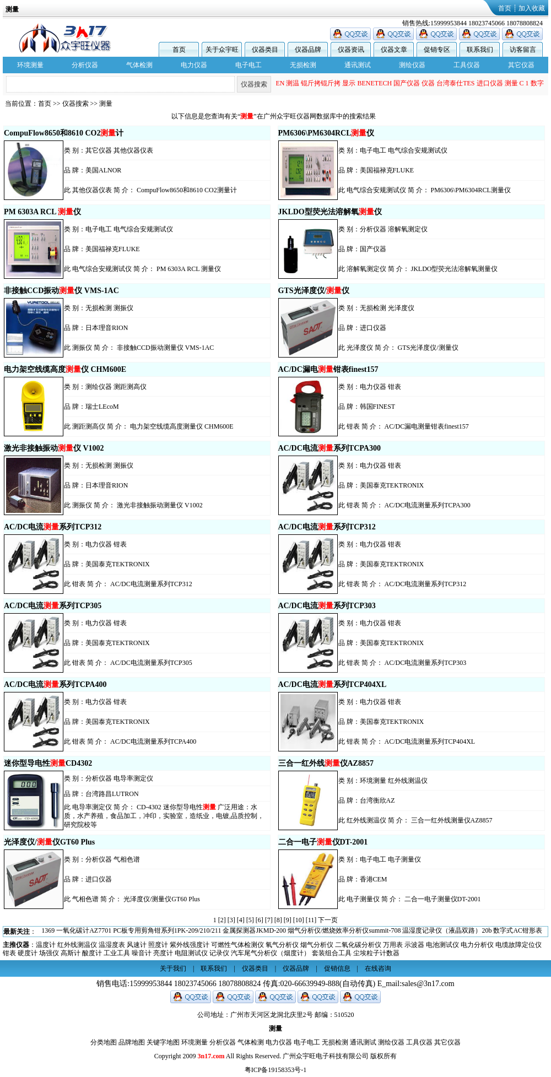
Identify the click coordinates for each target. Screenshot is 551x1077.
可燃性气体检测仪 (237, 945)
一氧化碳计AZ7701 (83, 931)
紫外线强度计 (189, 945)
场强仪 (49, 953)
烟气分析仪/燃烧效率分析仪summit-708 (344, 931)
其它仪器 (521, 65)
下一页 (328, 920)
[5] (250, 920)
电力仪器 (194, 65)
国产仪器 (406, 84)
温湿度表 (112, 945)
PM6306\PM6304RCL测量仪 (471, 190)
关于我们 (173, 968)
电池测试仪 (442, 945)
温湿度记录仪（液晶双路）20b (446, 931)
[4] (241, 920)
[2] (222, 920)
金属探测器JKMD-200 (254, 931)
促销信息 (337, 968)
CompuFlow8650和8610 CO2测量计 (187, 190)
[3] (231, 920)
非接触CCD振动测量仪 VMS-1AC (165, 347)
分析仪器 (85, 65)
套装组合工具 (332, 953)
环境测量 (30, 65)
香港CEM (373, 879)
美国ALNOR (103, 170)
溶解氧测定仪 (408, 229)
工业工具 (117, 953)
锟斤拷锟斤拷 (321, 84)
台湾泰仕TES (455, 84)
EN (280, 84)
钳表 (394, 387)
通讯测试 (357, 65)
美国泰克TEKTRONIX (392, 485)
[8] (278, 920)
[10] (298, 920)
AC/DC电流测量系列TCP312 (151, 584)
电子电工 (248, 65)
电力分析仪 (477, 945)
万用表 (393, 945)
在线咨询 (378, 968)
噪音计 (142, 953)
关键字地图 (163, 1042)
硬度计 (27, 953)
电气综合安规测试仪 (417, 150)
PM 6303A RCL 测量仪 (188, 269)
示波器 (414, 945)
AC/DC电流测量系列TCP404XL (430, 741)
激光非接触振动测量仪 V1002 (160, 505)
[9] (287, 920)
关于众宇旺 (222, 49)
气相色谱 (127, 859)
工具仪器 (466, 65)
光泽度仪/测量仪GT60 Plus (161, 899)
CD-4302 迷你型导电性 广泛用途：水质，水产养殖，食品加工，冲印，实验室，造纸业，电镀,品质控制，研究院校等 (164, 816)
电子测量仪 (404, 859)
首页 (504, 8)
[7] (269, 920)
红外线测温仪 (408, 780)
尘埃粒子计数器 (376, 953)
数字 (537, 84)
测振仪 (123, 308)
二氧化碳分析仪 (358, 945)
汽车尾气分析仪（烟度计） (270, 953)
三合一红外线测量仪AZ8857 (452, 820)
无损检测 (303, 65)
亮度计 (163, 953)
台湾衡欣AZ (377, 800)
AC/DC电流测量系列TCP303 (426, 663)
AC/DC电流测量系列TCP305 (151, 663)
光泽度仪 (401, 308)
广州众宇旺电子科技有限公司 (326, 1056)
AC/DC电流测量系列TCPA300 (428, 505)
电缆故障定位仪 (518, 945)
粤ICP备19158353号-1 (276, 1070)
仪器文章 (394, 49)
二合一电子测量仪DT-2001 (442, 899)
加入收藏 (531, 8)
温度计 (46, 945)
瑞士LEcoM (102, 406)
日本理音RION (106, 328)
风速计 (137, 945)
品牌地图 (131, 1042)
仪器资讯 (351, 49)
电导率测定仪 (133, 778)
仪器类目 (265, 49)
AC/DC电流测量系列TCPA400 (153, 741)
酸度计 (92, 953)
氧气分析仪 (282, 945)
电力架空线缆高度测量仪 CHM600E (182, 426)
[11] (311, 920)
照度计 (158, 945)
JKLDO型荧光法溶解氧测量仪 (454, 269)
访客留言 (523, 49)
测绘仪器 (412, 65)
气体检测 (139, 65)
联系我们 (480, 49)
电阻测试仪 (191, 953)
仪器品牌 (308, 49)
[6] (259, 920)
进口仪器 (490, 84)
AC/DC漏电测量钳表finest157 (427, 426)
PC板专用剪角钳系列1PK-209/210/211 (167, 931)
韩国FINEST (378, 406)
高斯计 (70, 953)
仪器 (428, 84)
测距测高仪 (130, 387)
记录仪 (219, 953)
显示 (348, 84)
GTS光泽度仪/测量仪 (428, 347)
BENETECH (374, 84)
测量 (511, 84)
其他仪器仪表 (133, 150)
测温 (292, 84)
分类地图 (103, 1042)
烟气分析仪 (316, 945)
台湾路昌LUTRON (112, 794)
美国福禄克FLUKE (387, 170)
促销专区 (437, 49)
